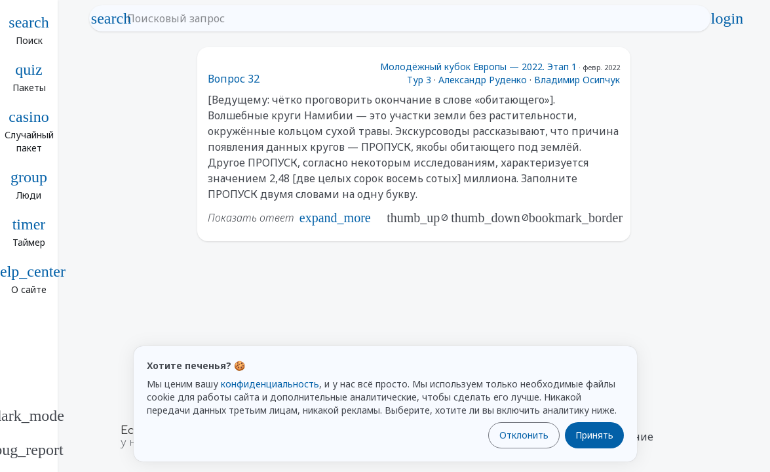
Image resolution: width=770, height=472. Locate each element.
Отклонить (524, 435)
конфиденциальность (270, 384)
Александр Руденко (482, 79)
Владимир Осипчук (577, 79)
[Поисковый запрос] (411, 18)
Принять (594, 435)
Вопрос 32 (234, 78)
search (111, 18)
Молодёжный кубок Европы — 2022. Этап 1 (478, 66)
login (727, 18)
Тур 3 (419, 79)
